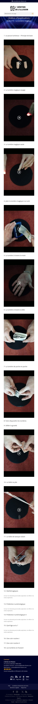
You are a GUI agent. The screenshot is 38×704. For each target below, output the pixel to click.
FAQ (9, 685)
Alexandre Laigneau (21, 700)
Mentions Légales (14, 687)
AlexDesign (17, 694)
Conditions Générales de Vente (20, 685)
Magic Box (23, 687)
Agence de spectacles (21, 702)
